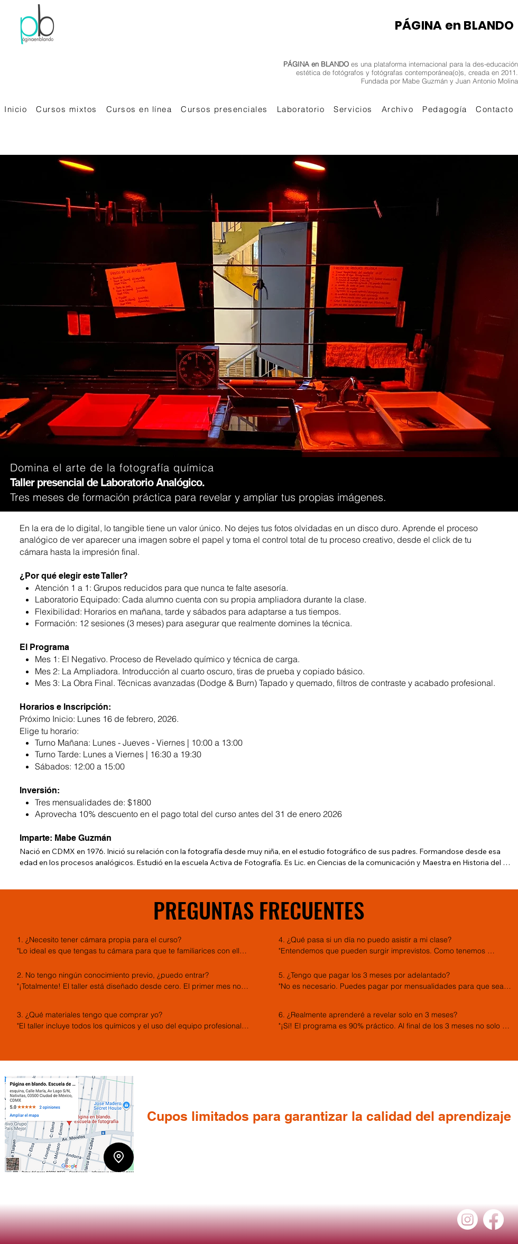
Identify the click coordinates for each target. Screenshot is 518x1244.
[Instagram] (467, 1219)
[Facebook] (493, 1219)
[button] (66, 109)
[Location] (119, 1157)
